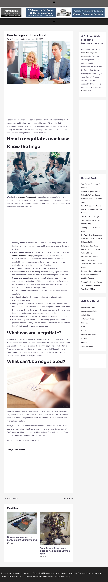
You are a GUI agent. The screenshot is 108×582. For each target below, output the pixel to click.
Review (84, 348)
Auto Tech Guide (88, 324)
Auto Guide (85, 320)
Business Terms (26, 576)
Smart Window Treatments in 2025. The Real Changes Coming (92, 208)
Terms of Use (14, 576)
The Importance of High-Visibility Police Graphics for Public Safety (91, 219)
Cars (83, 332)
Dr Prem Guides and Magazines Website (18, 573)
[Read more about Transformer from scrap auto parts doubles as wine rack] (55, 528)
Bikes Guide (86, 328)
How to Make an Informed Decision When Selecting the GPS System (92, 276)
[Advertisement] (38, 102)
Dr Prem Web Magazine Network (90, 52)
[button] (54, 3)
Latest (83, 336)
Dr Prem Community (62, 573)
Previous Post (11, 498)
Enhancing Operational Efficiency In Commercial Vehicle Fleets (91, 252)
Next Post (68, 498)
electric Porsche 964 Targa (23, 255)
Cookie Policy (38, 576)
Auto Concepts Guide (90, 317)
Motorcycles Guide (89, 340)
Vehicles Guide (87, 351)
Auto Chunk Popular (89, 313)
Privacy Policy (52, 576)
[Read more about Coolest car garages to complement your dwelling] (22, 523)
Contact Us (86, 91)
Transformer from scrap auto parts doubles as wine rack (55, 551)
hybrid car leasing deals (28, 197)
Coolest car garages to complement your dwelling (22, 538)
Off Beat (10, 543)
